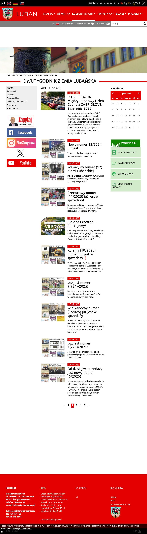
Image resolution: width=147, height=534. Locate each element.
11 (134, 109)
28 (117, 127)
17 (130, 115)
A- (118, 3)
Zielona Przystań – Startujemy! (81, 224)
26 (138, 121)
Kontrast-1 (129, 3)
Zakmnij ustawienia (144, 3)
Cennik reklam (13, 98)
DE (15, 3)
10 (130, 109)
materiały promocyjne (120, 504)
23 (126, 121)
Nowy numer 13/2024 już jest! (84, 146)
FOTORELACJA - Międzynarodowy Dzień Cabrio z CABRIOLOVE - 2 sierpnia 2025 (85, 102)
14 (117, 115)
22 (121, 121)
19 (138, 115)
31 (130, 127)
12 (138, 109)
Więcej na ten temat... (22, 529)
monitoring (68, 24)
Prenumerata (12, 108)
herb (113, 501)
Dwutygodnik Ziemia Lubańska (43, 75)
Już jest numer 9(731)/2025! (78, 284)
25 (134, 121)
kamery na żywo (123, 163)
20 (113, 121)
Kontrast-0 (125, 3)
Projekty (134, 13)
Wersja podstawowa (122, 3)
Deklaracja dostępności (17, 101)
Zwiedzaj (124, 144)
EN (9, 3)
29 (121, 127)
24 (130, 121)
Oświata (62, 13)
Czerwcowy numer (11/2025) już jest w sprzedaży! (83, 196)
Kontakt (101, 24)
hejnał (113, 497)
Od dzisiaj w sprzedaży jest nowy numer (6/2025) (84, 372)
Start (9, 75)
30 (126, 127)
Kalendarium (83, 24)
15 (121, 115)
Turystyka (104, 13)
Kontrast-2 (133, 3)
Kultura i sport (83, 13)
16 (126, 115)
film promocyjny (124, 152)
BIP (53, 24)
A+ (111, 3)
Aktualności (12, 91)
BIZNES (120, 13)
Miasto (48, 13)
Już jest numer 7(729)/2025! (78, 345)
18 (134, 115)
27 (113, 127)
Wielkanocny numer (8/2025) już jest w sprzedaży (83, 312)
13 (113, 115)
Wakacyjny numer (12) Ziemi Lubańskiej (84, 169)
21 (117, 121)
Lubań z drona (122, 174)
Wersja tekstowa (138, 3)
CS (22, 3)
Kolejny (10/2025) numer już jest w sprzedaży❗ (81, 254)
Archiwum (11, 105)
